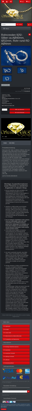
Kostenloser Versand (9, 353)
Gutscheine (6, 350)
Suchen (19, 24)
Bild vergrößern (5, 85)
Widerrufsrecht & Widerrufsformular (12, 336)
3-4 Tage (8, 94)
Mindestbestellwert (8, 363)
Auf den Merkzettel (19, 112)
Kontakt (6, 329)
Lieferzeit (6, 359)
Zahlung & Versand (8, 356)
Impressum (6, 326)
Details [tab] (5, 143)
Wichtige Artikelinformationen (11, 346)
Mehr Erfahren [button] (4, 406)
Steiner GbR (11, 105)
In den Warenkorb (20, 109)
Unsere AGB (7, 332)
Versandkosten (27, 91)
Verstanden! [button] (3, 409)
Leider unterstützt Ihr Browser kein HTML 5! (16, 129)
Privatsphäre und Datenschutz (11, 339)
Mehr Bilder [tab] (12, 143)
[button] (29, 24)
